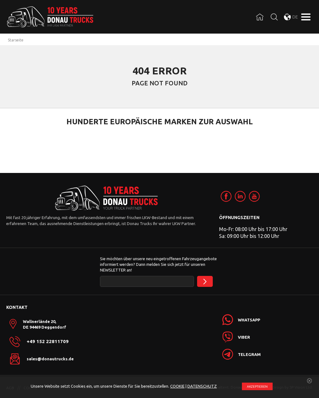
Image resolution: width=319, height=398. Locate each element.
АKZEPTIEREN (257, 386)
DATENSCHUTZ (202, 386)
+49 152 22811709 (48, 341)
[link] (226, 196)
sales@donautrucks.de (50, 359)
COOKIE (177, 386)
